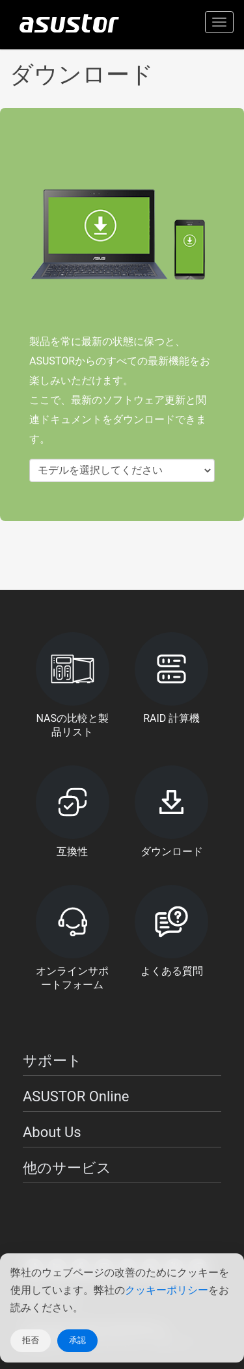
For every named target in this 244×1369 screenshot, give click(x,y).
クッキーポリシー (166, 1290)
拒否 (30, 1340)
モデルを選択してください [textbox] (100, 470)
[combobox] (122, 471)
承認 (77, 1340)
